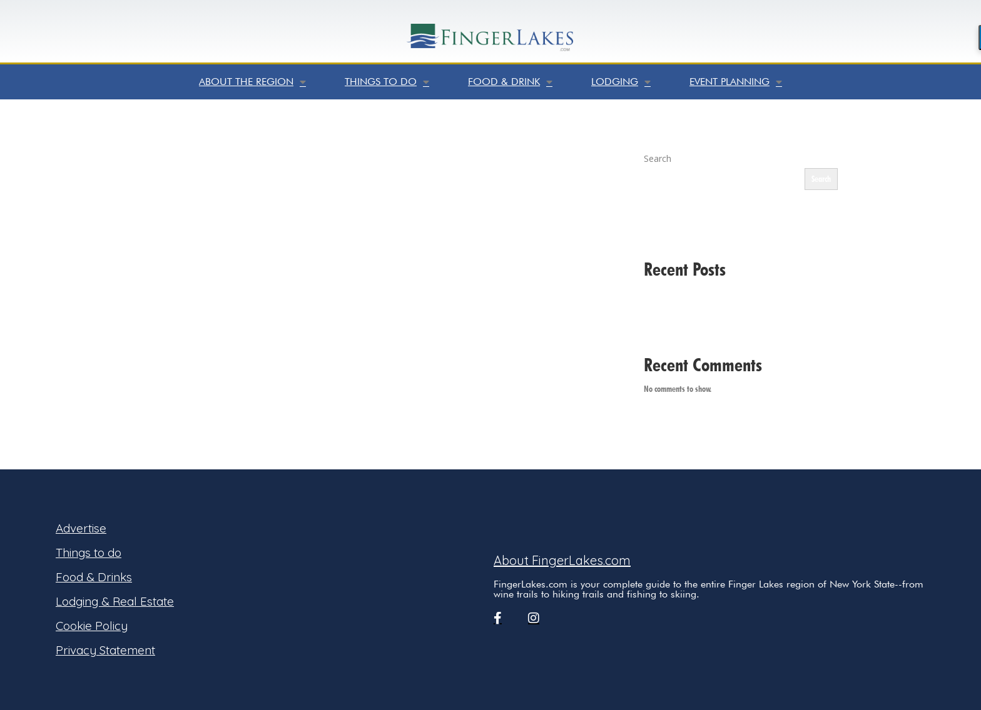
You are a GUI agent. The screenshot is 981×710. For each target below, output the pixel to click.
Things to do (387, 82)
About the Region (252, 82)
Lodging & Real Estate (115, 601)
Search (657, 158)
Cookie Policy (92, 625)
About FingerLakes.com (562, 560)
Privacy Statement (105, 650)
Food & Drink (510, 82)
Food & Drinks (94, 576)
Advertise (81, 528)
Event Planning (735, 82)
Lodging (621, 82)
